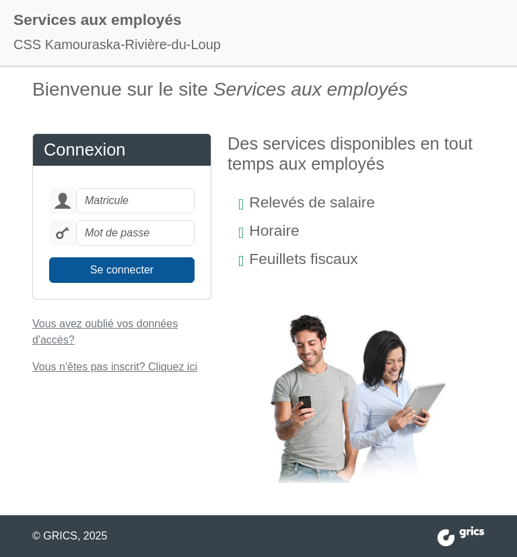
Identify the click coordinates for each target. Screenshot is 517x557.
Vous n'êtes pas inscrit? (114, 366)
